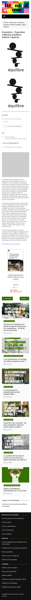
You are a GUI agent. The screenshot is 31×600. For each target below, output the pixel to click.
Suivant (24, 298)
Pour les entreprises (9, 321)
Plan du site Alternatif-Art (9, 571)
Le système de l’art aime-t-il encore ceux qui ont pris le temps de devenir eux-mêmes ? (15, 458)
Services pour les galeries (9, 559)
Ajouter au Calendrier (12, 126)
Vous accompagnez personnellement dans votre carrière (14, 543)
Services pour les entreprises (10, 555)
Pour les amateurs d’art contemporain (13, 518)
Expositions (19, 147)
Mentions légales (7, 575)
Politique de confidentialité (9, 583)
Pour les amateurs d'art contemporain (13, 356)
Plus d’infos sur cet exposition (11, 244)
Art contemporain (10, 147)
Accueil (6, 22)
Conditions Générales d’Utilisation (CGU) (14, 579)
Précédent (7, 298)
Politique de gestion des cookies (11, 587)
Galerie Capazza (10, 137)
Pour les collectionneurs (9, 526)
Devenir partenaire (7, 552)
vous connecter (13, 504)
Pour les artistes (8, 386)
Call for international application (11, 485)
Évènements (13, 22)
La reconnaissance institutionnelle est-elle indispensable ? (12, 392)
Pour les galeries (8, 419)
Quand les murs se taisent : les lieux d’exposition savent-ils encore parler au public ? (15, 425)
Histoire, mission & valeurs (10, 567)
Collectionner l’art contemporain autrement (14, 548)
